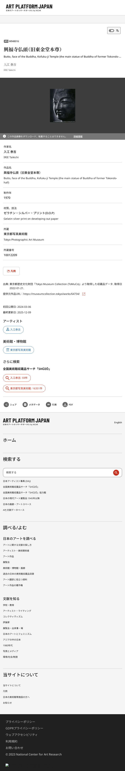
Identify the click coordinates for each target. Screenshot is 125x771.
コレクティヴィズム (13, 607)
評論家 (6, 613)
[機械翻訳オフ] (114, 30)
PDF (71, 400)
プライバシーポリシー (20, 713)
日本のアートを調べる (19, 530)
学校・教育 (8, 596)
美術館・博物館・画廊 (14, 559)
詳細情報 (78, 136)
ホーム (10, 431)
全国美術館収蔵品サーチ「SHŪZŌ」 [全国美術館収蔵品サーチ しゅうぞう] (21, 478)
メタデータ (34, 400)
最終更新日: (10, 308)
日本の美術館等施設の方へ (16, 688)
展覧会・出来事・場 (13, 619)
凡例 (5, 682)
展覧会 (6, 553)
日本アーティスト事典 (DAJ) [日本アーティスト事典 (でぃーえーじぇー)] (17, 472)
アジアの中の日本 (12, 630)
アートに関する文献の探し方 (17, 536)
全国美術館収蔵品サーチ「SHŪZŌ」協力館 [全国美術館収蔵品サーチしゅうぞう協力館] (24, 483)
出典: (6, 279)
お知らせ (7, 694)
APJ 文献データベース (14, 501)
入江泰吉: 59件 (18, 373)
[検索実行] (116, 464)
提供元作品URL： (13, 289)
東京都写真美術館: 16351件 (26, 384)
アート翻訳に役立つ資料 (15, 570)
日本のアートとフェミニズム (17, 625)
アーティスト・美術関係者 (16, 541)
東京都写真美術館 (20, 345)
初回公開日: (10, 302)
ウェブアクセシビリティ (22, 726)
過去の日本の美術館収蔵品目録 (18, 565)
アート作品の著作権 (13, 576)
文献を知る (11, 590)
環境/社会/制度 (10, 648)
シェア (13, 400)
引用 (54, 400)
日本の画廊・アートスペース (17, 495)
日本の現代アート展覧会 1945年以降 (21, 489)
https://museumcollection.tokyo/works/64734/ (52, 289)
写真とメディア (10, 642)
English (118, 416)
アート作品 (8, 547)
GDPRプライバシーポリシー (25, 719)
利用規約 (11, 732)
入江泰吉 (15, 325)
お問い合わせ (14, 739)
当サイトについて (12, 676)
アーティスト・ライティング (17, 602)
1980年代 (7, 636)
